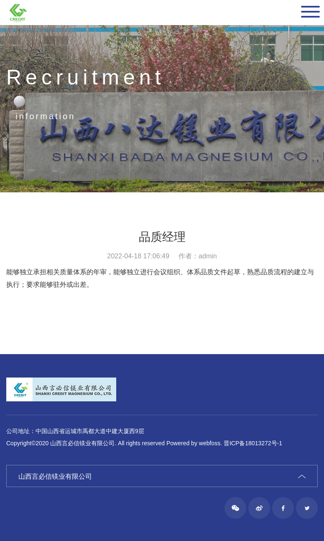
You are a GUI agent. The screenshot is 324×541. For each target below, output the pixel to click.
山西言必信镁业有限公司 (55, 476)
